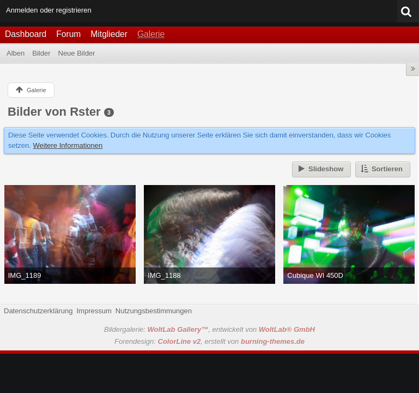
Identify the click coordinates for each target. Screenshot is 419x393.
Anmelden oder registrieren (49, 10)
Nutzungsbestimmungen (154, 311)
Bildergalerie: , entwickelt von (209, 329)
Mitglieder (108, 34)
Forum (68, 34)
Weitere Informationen (68, 145)
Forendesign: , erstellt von (209, 341)
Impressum (93, 311)
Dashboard (25, 34)
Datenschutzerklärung (38, 311)
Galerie (151, 34)
